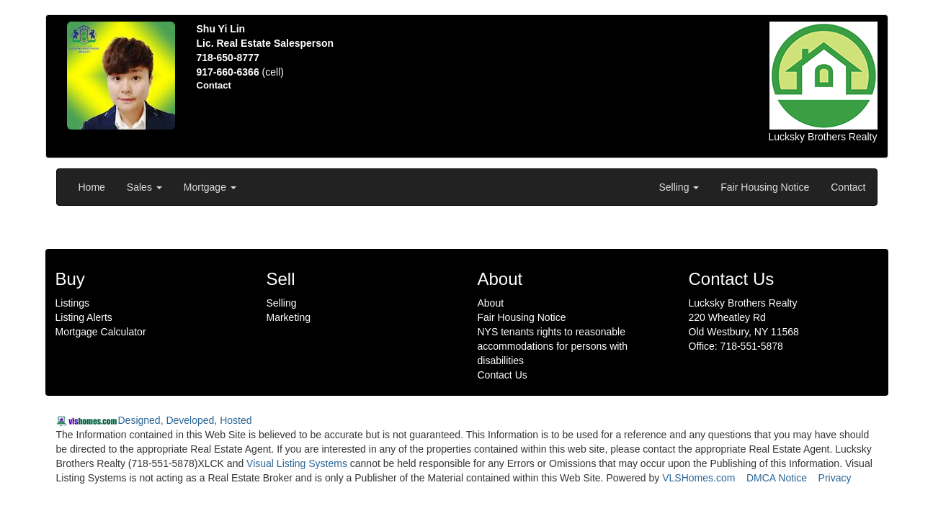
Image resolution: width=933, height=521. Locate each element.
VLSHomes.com (698, 478)
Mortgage (210, 187)
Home (92, 187)
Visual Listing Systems (296, 463)
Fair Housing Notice (764, 187)
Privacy (835, 478)
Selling (679, 187)
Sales (144, 187)
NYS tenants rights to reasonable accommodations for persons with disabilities (553, 346)
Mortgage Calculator (100, 331)
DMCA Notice (776, 478)
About (491, 303)
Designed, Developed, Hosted (185, 420)
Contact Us (502, 375)
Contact (848, 187)
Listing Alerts (83, 317)
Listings (72, 303)
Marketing (289, 317)
